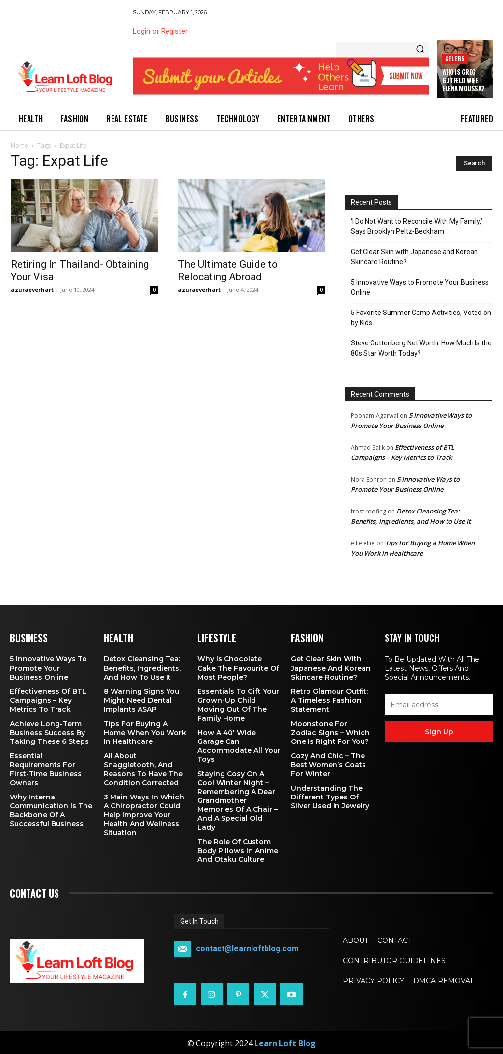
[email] (439, 704)
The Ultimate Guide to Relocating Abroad (228, 270)
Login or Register (160, 31)
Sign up (439, 731)
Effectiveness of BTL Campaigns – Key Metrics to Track (48, 699)
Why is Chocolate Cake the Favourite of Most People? (238, 667)
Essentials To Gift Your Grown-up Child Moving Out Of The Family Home (238, 704)
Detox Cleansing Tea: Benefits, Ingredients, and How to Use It (142, 667)
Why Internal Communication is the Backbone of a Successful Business (51, 809)
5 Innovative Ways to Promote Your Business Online (420, 287)
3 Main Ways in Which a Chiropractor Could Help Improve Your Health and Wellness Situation (144, 814)
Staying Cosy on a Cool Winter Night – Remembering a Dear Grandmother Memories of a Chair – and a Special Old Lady (237, 800)
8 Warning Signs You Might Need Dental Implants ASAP (141, 699)
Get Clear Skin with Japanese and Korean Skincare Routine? (414, 257)
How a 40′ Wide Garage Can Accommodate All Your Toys (238, 745)
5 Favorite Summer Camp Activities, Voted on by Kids (421, 318)
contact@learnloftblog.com (247, 948)
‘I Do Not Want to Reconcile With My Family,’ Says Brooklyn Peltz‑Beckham (416, 226)
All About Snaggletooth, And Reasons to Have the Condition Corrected (143, 768)
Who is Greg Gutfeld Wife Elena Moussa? (463, 80)
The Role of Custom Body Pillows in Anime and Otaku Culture (237, 849)
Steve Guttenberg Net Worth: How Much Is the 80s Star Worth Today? (421, 348)
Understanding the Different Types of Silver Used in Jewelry (330, 796)
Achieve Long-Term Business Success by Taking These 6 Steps (49, 731)
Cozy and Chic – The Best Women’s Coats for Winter (328, 763)
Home (19, 146)
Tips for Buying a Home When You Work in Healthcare (145, 731)
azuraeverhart (32, 289)
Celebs (455, 58)
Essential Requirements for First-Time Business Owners (46, 768)
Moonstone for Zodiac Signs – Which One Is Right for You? (330, 731)
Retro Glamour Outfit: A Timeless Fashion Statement (329, 699)
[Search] (420, 49)
